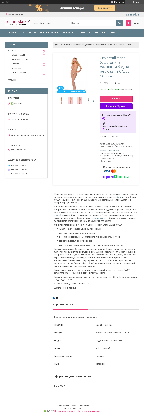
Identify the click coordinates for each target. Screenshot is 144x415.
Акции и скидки (49, 33)
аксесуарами (97, 218)
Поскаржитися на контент (65, 411)
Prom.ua (85, 406)
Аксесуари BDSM (20, 59)
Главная (12, 33)
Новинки (68, 33)
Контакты (84, 33)
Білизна (15, 64)
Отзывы (100, 33)
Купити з (116, 106)
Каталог (27, 33)
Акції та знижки (19, 73)
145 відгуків (119, 2)
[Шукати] (119, 23)
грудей (57, 215)
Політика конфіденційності (89, 411)
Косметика (16, 68)
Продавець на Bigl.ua (72, 408)
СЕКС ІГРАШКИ (19, 55)
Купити (116, 98)
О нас (113, 33)
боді (119, 197)
